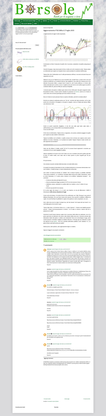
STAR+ (35, 23)
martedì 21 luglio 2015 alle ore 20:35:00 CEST (61, 302)
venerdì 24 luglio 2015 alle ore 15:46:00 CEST (62, 344)
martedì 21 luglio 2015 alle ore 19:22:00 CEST (62, 285)
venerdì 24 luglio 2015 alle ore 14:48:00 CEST (61, 315)
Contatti (17, 23)
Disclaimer (76, 20)
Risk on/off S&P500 (26, 23)
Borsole (48, 285)
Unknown (49, 249)
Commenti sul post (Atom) (53, 401)
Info (39, 20)
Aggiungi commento (48, 358)
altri (49, 241)
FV (50, 20)
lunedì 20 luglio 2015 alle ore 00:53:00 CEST (61, 249)
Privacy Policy (84, 20)
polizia (55, 221)
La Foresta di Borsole (65, 20)
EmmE (77, 91)
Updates (45, 20)
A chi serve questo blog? (29, 20)
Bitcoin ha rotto (26, 51)
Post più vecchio (86, 398)
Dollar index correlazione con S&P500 (31, 59)
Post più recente (47, 398)
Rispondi (49, 264)
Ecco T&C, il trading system (28, 66)
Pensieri (55, 20)
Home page (17, 20)
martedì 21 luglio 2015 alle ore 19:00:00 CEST (61, 269)
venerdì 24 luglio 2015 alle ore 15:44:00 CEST (62, 333)
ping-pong (52, 241)
